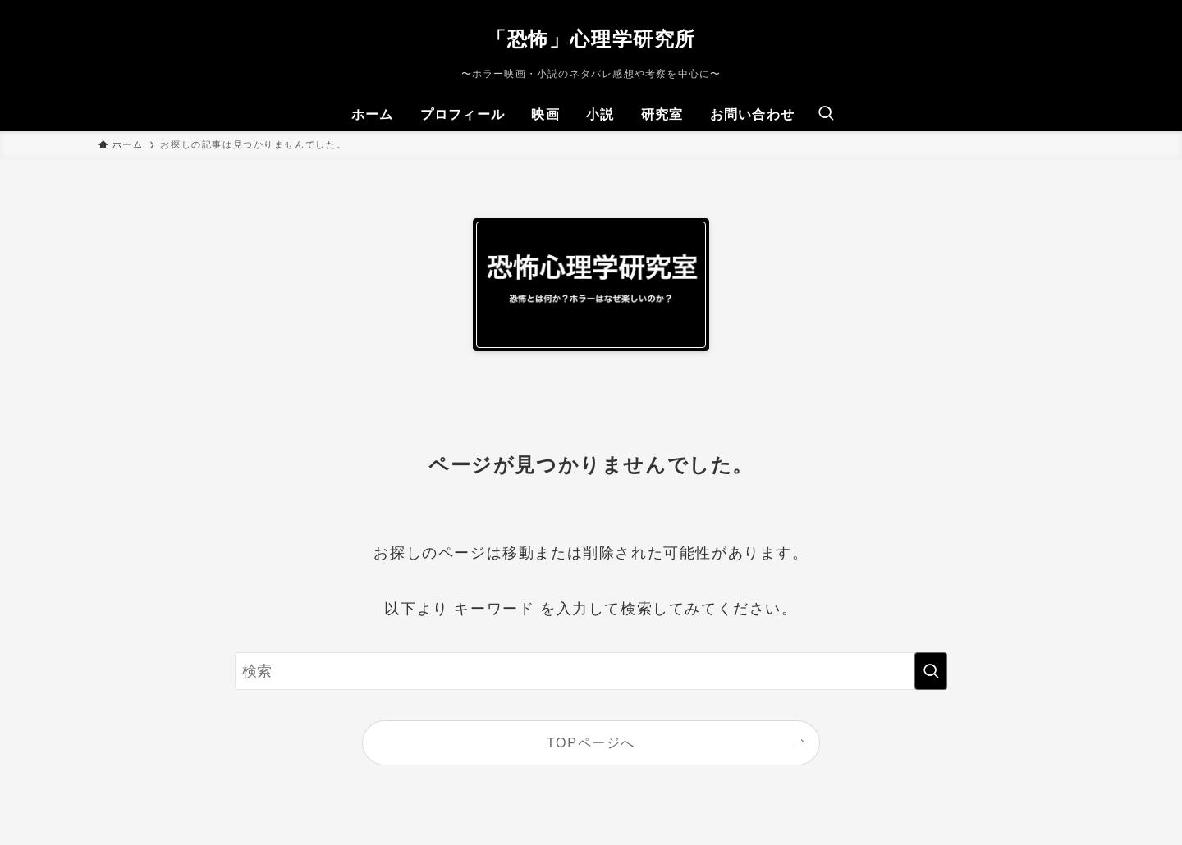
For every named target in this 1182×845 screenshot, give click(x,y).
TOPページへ (591, 742)
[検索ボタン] (826, 114)
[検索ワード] (591, 671)
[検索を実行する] (930, 671)
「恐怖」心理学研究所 (591, 39)
